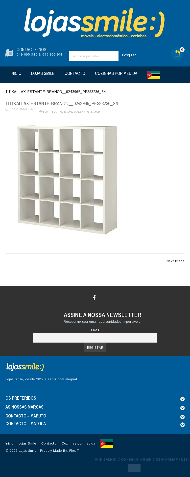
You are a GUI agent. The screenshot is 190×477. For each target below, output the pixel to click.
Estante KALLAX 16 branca (82, 112)
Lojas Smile (43, 73)
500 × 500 (50, 112)
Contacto (75, 73)
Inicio (15, 73)
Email (95, 330)
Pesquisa (129, 55)
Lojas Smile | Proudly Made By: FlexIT (49, 450)
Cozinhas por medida (116, 73)
